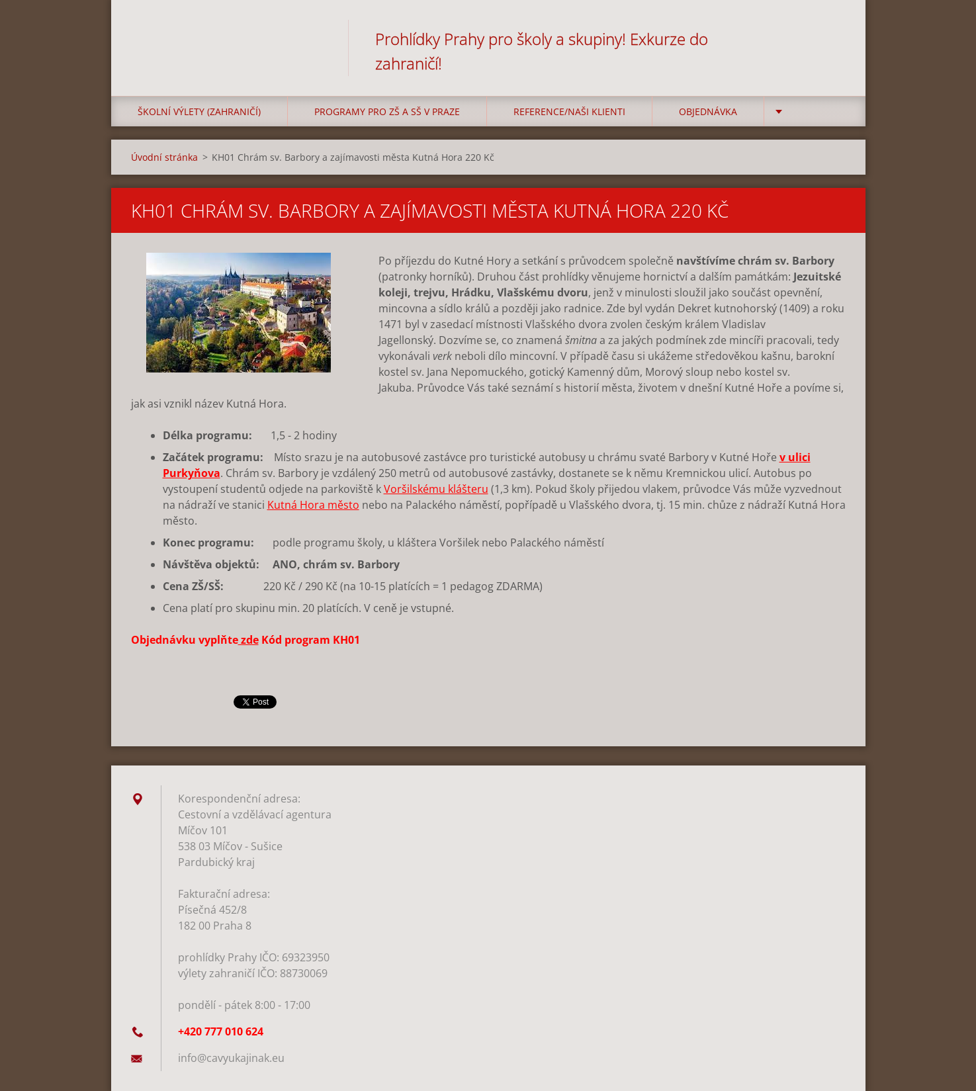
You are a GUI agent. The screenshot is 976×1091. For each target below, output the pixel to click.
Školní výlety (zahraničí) (199, 111)
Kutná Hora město (313, 505)
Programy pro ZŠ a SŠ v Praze (387, 111)
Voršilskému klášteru (436, 489)
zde (248, 640)
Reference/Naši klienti (569, 111)
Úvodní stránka (164, 157)
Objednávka (708, 111)
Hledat (831, 38)
